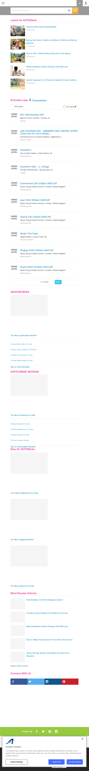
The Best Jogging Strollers (22, 539)
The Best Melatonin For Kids (20, 424)
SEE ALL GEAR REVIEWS (20, 367)
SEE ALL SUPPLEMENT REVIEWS (23, 447)
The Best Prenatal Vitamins (20, 440)
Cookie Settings (57, 767)
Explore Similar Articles (19, 666)
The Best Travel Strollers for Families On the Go (47, 613)
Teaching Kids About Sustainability (41, 27)
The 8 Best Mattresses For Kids (24, 493)
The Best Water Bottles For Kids (22, 360)
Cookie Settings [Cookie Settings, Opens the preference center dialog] (16, 762)
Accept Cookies (75, 762)
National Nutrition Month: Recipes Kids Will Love (47, 67)
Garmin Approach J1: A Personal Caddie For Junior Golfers (51, 80)
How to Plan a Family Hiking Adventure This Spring (48, 53)
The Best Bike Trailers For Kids (21, 344)
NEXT (58, 282)
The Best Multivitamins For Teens (22, 429)
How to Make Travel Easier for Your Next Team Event (49, 640)
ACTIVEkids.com (14, 3)
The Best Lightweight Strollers (24, 335)
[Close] (82, 739)
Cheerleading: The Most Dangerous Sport (44, 600)
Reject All (56, 762)
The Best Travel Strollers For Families (24, 350)
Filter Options (18, 106)
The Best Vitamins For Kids (20, 435)
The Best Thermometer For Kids (22, 355)
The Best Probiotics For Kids (23, 415)
